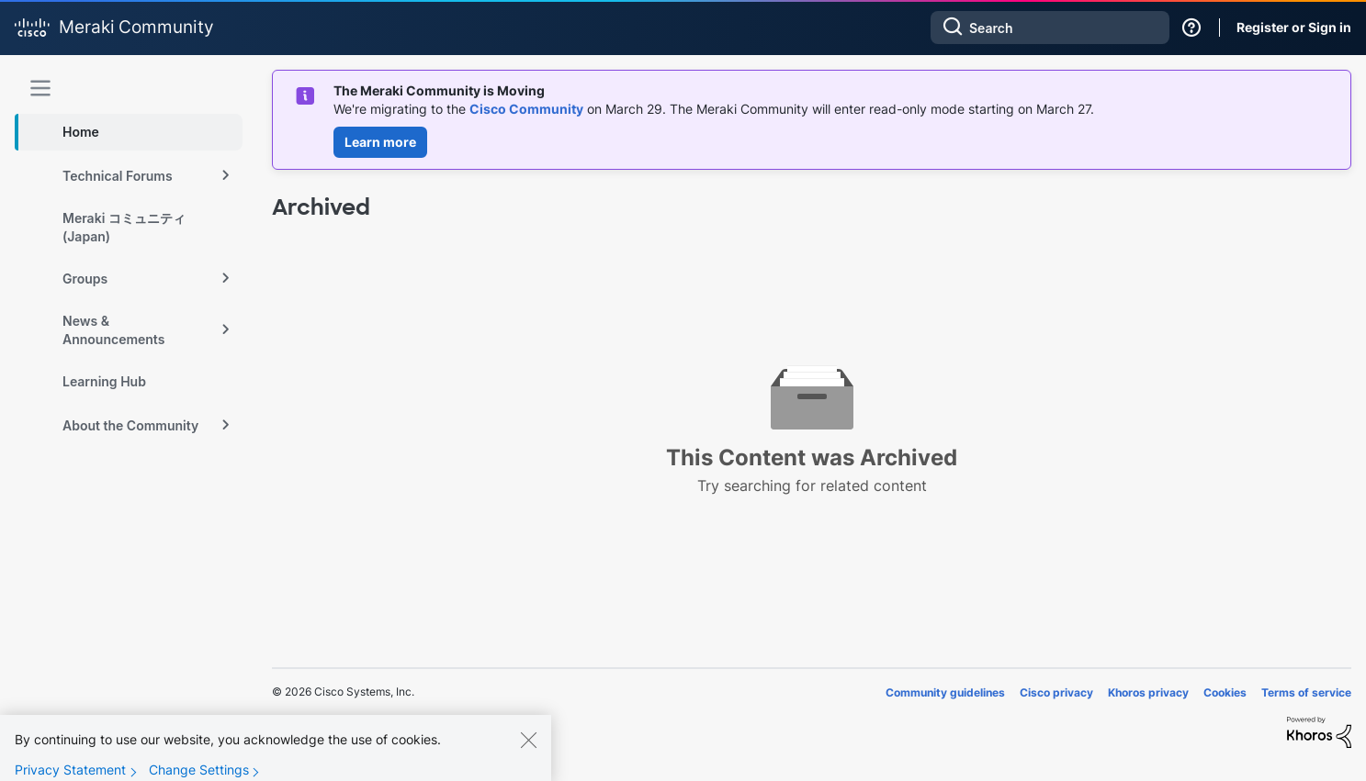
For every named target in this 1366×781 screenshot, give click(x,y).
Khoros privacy (1148, 692)
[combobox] (1050, 27)
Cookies (1225, 692)
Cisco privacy (1056, 692)
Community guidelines (945, 692)
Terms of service (1306, 692)
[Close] (528, 750)
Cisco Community (526, 109)
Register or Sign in (1293, 27)
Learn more (380, 142)
